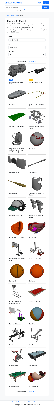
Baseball (32, 149)
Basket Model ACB (35, 259)
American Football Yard (16, 127)
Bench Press (13, 345)
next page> (32, 61)
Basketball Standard (15, 324)
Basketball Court (34, 302)
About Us (14, 402)
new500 (12, 10)
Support (40, 402)
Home (7, 15)
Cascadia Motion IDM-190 (16, 83)
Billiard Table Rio (14, 386)
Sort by (10, 44)
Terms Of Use (22, 402)
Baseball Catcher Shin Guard (36, 216)
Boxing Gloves (33, 386)
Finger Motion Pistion (36, 82)
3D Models (14, 15)
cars (19, 10)
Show (10, 37)
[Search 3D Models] (23, 7)
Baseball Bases (14, 173)
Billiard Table (33, 366)
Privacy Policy (32, 402)
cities (16, 10)
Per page (11, 51)
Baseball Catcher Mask (16, 216)
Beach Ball (32, 324)
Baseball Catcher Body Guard (36, 194)
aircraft (23, 10)
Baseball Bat (33, 173)
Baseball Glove (34, 238)
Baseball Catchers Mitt (16, 238)
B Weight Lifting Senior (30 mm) (36, 127)
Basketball (12, 281)
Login (39, 3)
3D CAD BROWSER (13, 2)
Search (45, 7)
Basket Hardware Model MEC (17, 259)
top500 (7, 10)
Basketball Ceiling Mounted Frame (15, 302)
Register (46, 3)
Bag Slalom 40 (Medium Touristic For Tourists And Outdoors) (17, 150)
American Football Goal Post (36, 105)
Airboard (12, 104)
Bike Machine (13, 366)
